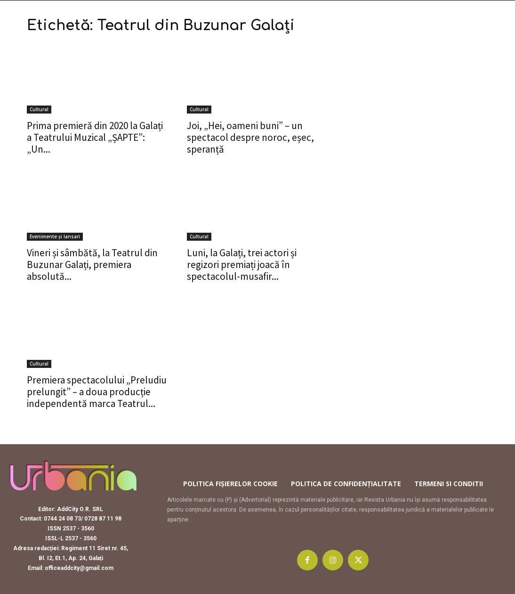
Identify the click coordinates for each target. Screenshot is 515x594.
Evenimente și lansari (55, 236)
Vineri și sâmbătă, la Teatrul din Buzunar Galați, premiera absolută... (92, 264)
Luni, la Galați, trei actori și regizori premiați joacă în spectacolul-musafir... (242, 264)
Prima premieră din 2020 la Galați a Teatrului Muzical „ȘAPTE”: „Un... (95, 137)
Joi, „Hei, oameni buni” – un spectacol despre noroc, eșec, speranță (250, 137)
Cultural (39, 109)
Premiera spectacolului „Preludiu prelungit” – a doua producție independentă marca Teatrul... (97, 392)
